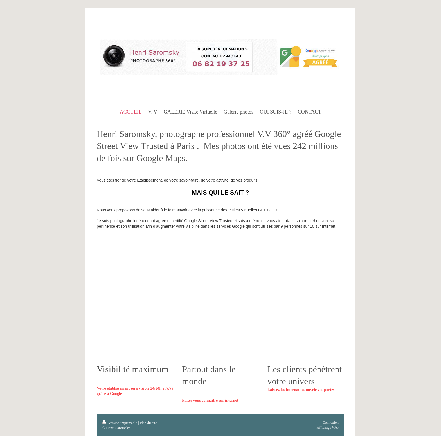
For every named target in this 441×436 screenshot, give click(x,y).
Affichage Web (328, 427)
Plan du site (148, 423)
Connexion (331, 422)
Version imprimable (120, 423)
